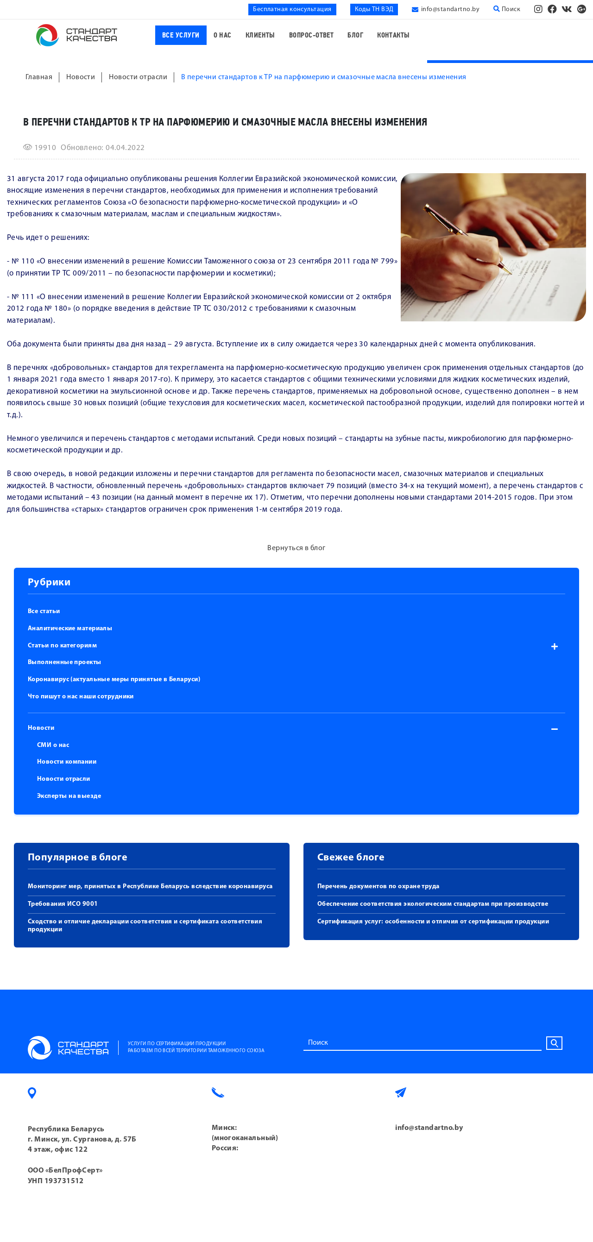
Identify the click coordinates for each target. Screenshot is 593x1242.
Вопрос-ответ (311, 35)
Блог (355, 35)
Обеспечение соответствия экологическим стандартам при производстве (433, 904)
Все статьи (44, 611)
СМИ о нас (53, 745)
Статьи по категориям (62, 645)
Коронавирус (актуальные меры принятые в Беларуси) (114, 679)
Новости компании (66, 762)
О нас (223, 35)
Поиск (506, 9)
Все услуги (181, 35)
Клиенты (260, 35)
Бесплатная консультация (292, 9)
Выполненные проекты (64, 662)
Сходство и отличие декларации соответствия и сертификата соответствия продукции (145, 925)
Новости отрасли (63, 779)
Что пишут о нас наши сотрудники (81, 696)
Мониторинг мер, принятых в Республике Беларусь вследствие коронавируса (150, 886)
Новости (41, 728)
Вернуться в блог (296, 548)
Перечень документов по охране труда (378, 886)
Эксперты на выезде (69, 796)
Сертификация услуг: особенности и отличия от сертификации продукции (433, 921)
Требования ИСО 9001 (63, 904)
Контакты (393, 35)
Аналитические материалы (70, 628)
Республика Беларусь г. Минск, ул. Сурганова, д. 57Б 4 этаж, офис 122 (82, 1140)
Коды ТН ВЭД (374, 9)
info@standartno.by (450, 9)
